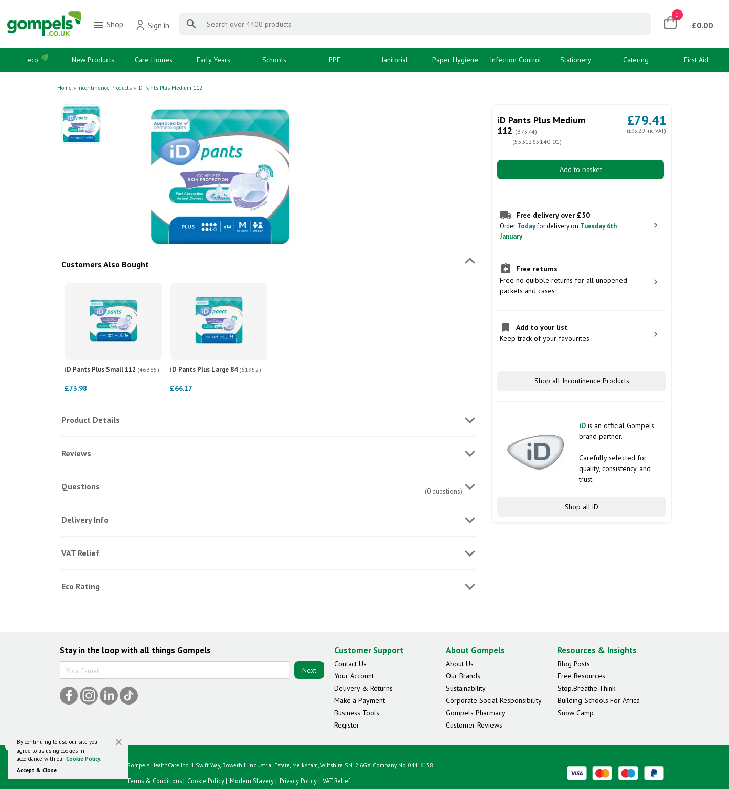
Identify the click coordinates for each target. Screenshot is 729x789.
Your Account (354, 675)
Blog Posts (574, 663)
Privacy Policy (298, 781)
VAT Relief (336, 781)
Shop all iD (581, 506)
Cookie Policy (83, 758)
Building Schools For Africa (599, 700)
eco (32, 60)
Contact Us (350, 663)
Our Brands (463, 675)
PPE (334, 60)
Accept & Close (37, 770)
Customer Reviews (474, 725)
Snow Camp (576, 712)
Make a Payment (359, 700)
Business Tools (356, 712)
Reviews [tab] (76, 453)
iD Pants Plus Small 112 (112, 369)
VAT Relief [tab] (80, 553)
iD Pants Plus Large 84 (215, 369)
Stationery (575, 60)
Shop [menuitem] (107, 25)
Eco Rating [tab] (80, 586)
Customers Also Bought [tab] (105, 264)
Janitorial (394, 60)
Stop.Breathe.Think (586, 688)
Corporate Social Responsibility (494, 700)
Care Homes (154, 60)
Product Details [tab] (90, 420)
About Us (460, 663)
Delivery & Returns (363, 688)
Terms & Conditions (154, 781)
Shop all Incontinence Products (581, 381)
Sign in (152, 25)
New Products (93, 60)
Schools (274, 60)
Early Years (213, 60)
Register (346, 725)
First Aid (696, 60)
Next (309, 670)
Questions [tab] (80, 486)
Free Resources (581, 675)
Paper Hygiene (455, 60)
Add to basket (581, 169)
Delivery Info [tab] (85, 520)
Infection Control (515, 60)
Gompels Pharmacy (475, 712)
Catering (636, 60)
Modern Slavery (252, 781)
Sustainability (466, 688)
